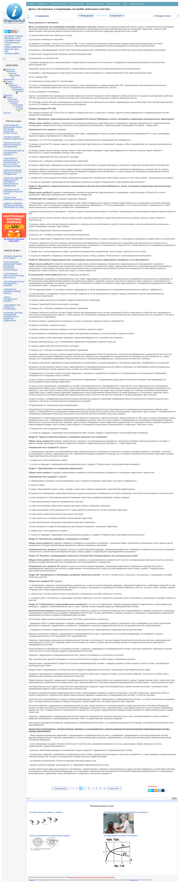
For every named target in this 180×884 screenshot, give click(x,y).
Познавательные (76, 4)
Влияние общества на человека (12, 257)
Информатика (8, 79)
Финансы (19, 107)
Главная (31, 4)
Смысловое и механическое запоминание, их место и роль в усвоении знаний (11, 162)
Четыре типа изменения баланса (13, 198)
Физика (14, 103)
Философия (18, 105)
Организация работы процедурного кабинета (13, 153)
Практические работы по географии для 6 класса (13, 276)
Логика (10, 83)
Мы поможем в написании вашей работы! (103, 877)
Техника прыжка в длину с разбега (46, 812)
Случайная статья (12, 40)
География (16, 75)
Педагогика (7, 95)
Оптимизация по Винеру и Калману (121, 836)
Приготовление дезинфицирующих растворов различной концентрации (12, 129)
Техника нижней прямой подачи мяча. (13, 138)
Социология (12, 99)
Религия (8, 97)
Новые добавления (13, 47)
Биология (11, 71)
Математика (16, 87)
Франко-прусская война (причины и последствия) (12, 145)
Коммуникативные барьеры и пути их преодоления (12, 172)
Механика (20, 91)
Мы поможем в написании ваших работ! (14, 240)
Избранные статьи (12, 38)
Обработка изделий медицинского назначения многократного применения (13, 182)
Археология (10, 70)
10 (105, 788)
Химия (20, 109)
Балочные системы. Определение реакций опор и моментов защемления (13, 317)
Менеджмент (19, 89)
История (8, 81)
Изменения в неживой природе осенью (12, 291)
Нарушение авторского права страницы (79, 877)
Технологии (14, 101)
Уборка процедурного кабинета (10, 299)
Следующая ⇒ (117, 16)
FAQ (6, 51)
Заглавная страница (13, 36)
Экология (7, 113)
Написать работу (12, 53)
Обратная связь (11, 49)
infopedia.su (32, 880)
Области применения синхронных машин (49, 836)
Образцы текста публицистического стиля (13, 192)
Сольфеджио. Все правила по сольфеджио (12, 307)
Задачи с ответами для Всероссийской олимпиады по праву (13, 205)
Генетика (13, 73)
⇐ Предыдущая (85, 16)
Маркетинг (14, 85)
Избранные (42, 4)
